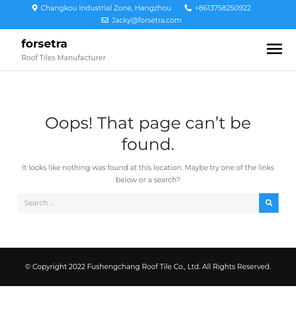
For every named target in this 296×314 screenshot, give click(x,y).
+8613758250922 (218, 8)
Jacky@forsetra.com (141, 20)
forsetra (44, 44)
